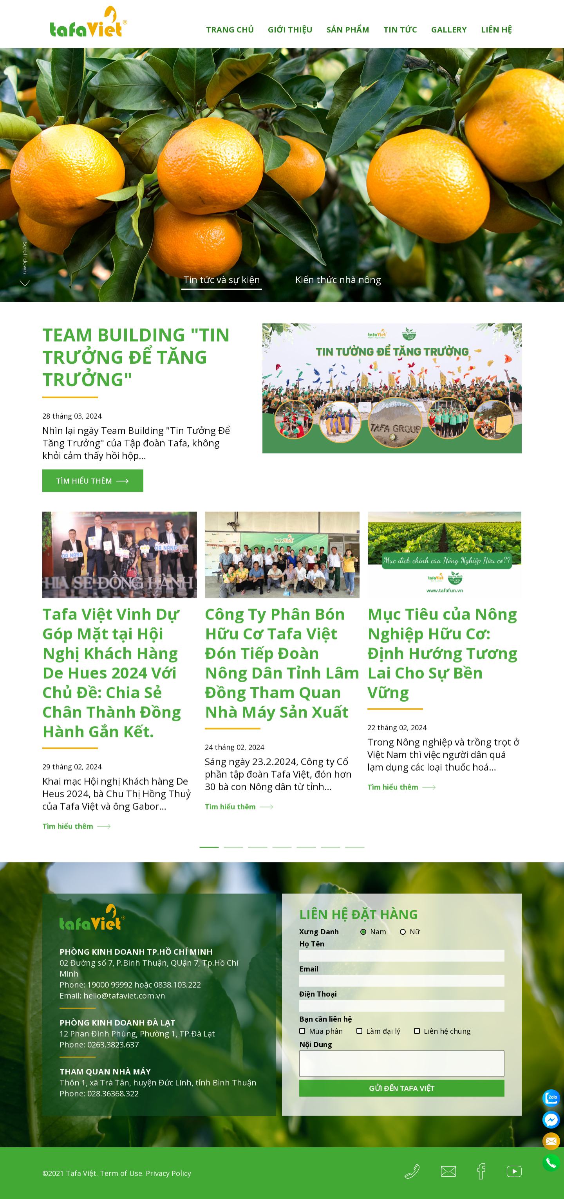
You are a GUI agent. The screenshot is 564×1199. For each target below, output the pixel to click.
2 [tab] (233, 854)
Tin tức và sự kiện (221, 279)
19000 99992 (109, 991)
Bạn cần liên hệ (325, 1026)
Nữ (415, 938)
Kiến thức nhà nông (338, 279)
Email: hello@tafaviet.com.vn (112, 1002)
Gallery (449, 29)
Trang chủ (230, 29)
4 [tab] (282, 854)
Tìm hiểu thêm (84, 488)
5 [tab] (306, 854)
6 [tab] (330, 854)
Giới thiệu (290, 29)
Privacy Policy (168, 1173)
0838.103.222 (177, 991)
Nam (378, 938)
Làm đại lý (383, 1038)
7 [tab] (355, 854)
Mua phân (326, 1038)
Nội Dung (315, 1051)
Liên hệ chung (447, 1038)
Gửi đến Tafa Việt (402, 1096)
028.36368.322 (113, 1100)
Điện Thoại (318, 1001)
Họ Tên (311, 950)
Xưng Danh (319, 938)
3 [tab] (258, 854)
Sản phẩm (348, 29)
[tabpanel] (119, 679)
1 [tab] (209, 854)
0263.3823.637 (113, 1051)
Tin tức (400, 29)
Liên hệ (496, 29)
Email (308, 976)
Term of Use (121, 1173)
